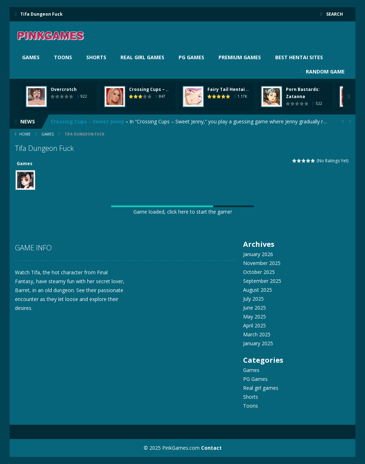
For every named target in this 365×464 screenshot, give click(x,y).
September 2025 (262, 280)
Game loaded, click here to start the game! (182, 211)
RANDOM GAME (324, 71)
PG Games (191, 57)
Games (31, 57)
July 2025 (253, 298)
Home (25, 134)
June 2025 (254, 307)
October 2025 (259, 272)
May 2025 (254, 316)
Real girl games (142, 57)
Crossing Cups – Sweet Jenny (87, 121)
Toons (63, 57)
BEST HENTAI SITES (299, 57)
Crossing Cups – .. (149, 89)
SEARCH (334, 14)
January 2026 (258, 254)
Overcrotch (64, 89)
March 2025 (257, 334)
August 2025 (257, 289)
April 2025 (254, 325)
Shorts (96, 57)
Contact (211, 447)
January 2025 (258, 343)
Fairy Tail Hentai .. (228, 89)
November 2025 (262, 263)
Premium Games (240, 57)
